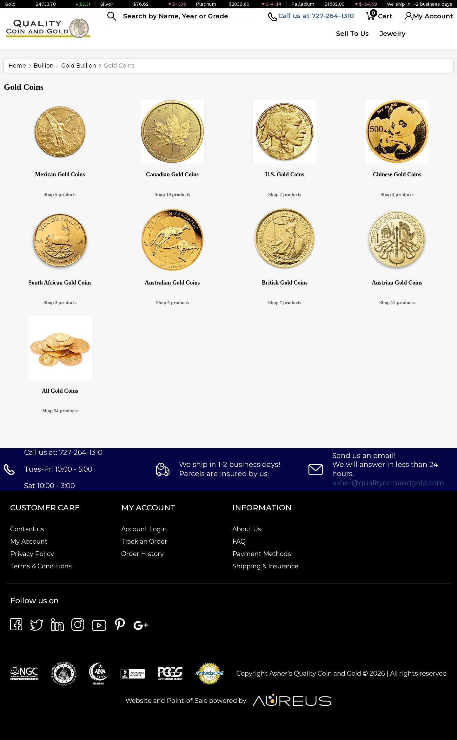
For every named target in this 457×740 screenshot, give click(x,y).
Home (17, 65)
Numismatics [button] (162, 33)
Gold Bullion (78, 65)
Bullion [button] (117, 33)
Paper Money (206, 38)
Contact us (27, 529)
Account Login (144, 529)
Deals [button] (244, 33)
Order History (142, 554)
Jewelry (393, 33)
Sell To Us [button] (352, 33)
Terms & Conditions (41, 566)
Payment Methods (261, 554)
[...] (180, 16)
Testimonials (430, 33)
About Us (246, 529)
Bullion (44, 65)
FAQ (239, 541)
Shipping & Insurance (265, 566)
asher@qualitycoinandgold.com (388, 483)
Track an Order (144, 541)
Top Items (274, 38)
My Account (29, 541)
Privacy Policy (32, 554)
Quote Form (309, 38)
